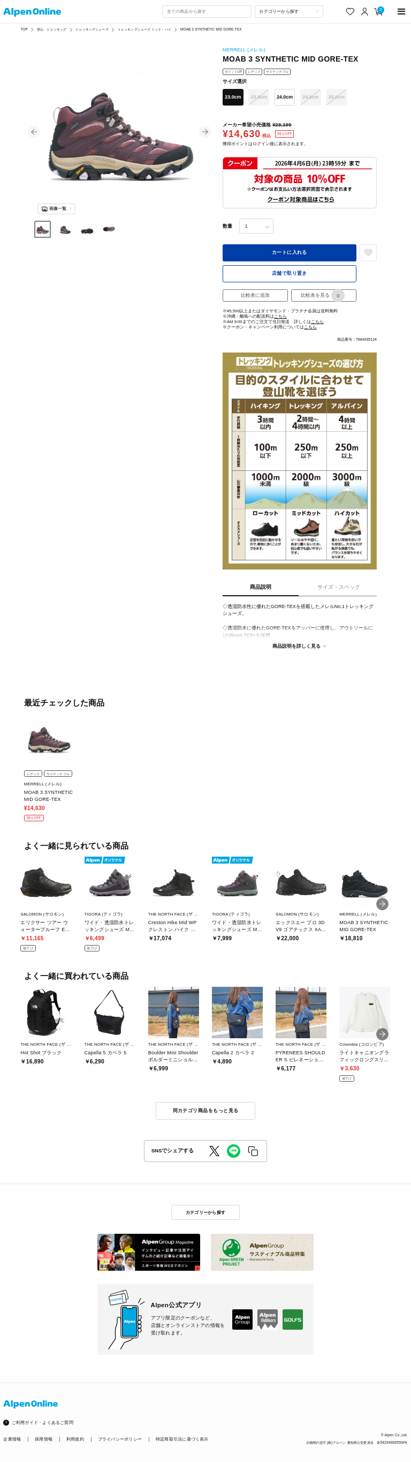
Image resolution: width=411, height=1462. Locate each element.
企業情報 (12, 1439)
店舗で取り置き (289, 273)
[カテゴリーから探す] (289, 11)
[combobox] (206, 11)
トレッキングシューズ (91, 29)
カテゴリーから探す (205, 1212)
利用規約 (75, 1439)
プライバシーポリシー (120, 1439)
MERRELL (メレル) (244, 50)
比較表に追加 (255, 295)
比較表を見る (323, 295)
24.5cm (310, 97)
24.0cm (285, 97)
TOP (23, 29)
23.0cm (233, 97)
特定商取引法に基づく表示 (182, 1439)
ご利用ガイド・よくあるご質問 (42, 1422)
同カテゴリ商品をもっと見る (206, 1110)
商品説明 (260, 587)
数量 (227, 226)
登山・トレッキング (51, 29)
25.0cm (337, 97)
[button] (34, 132)
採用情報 (43, 1439)
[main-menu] (401, 11)
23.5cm (259, 97)
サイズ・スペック (338, 587)
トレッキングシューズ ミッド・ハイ (144, 29)
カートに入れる (289, 252)
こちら (280, 316)
